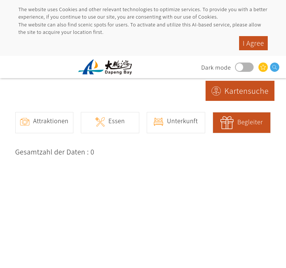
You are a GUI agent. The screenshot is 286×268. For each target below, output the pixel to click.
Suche (274, 67)
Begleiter (250, 121)
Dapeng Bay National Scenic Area (108, 67)
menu (13, 67)
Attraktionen (51, 120)
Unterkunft (182, 120)
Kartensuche (247, 90)
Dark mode (244, 67)
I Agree (253, 43)
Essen (116, 120)
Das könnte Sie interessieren (263, 67)
